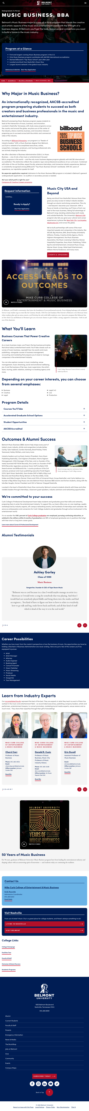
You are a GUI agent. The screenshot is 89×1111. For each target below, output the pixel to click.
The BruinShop (10, 1044)
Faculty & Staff (6, 958)
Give (7, 1054)
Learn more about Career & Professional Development (20, 526)
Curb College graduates (37, 517)
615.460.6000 (44, 1011)
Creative (7, 392)
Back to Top (44, 1092)
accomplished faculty (13, 701)
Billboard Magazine (19, 140)
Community (9, 1058)
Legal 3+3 (52, 390)
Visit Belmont (45, 930)
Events (7, 1063)
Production (53, 395)
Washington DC (53, 222)
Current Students (11, 1020)
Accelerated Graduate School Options (44, 417)
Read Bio (8, 774)
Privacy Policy (50, 1107)
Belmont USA (80, 215)
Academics (12, 82)
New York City (72, 220)
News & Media (10, 1039)
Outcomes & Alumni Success (11, 964)
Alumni (7, 1016)
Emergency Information (14, 1035)
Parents (8, 1030)
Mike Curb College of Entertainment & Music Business (32, 887)
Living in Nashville (45, 924)
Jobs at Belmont (11, 1049)
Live (50, 392)
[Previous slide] (79, 625)
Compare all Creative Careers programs (17, 182)
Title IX (73, 1107)
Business (7, 390)
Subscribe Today (45, 1076)
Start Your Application (28, 70)
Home (3, 82)
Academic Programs (9, 969)
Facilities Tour (6, 952)
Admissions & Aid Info (12, 70)
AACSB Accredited (44, 430)
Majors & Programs (26, 82)
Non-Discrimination (63, 1107)
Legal (6, 395)
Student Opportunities (44, 423)
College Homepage (8, 947)
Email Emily (8, 899)
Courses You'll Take (44, 410)
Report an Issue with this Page (23, 1107)
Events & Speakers (58, 255)
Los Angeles (81, 220)
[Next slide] (85, 625)
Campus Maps (10, 1068)
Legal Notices (39, 1107)
